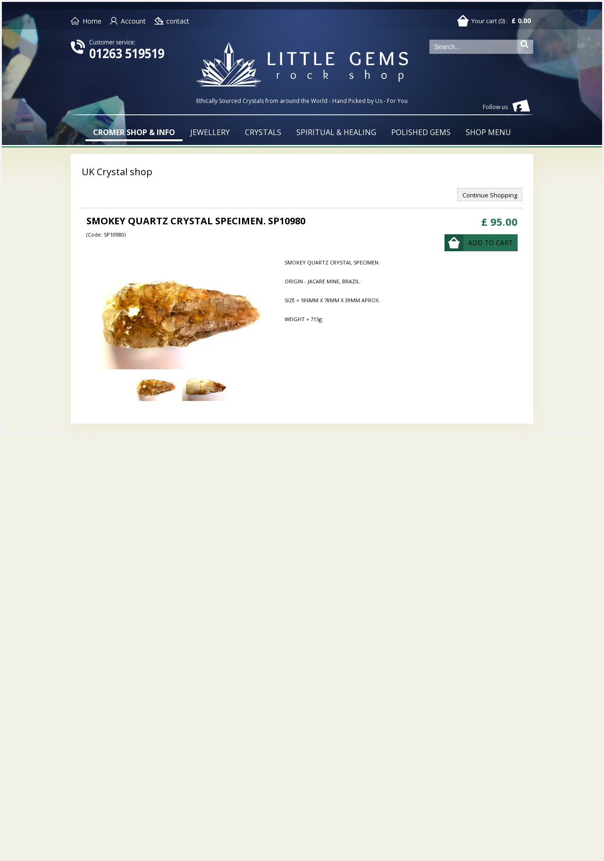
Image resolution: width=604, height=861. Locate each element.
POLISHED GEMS (421, 132)
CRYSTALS (263, 132)
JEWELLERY (210, 132)
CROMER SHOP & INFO (134, 132)
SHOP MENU (488, 132)
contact (177, 21)
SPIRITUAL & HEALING (336, 132)
